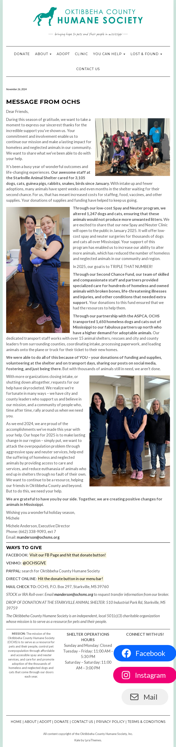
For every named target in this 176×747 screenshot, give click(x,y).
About (43, 54)
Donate (22, 54)
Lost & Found (146, 54)
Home (16, 722)
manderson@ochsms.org (38, 537)
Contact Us (88, 69)
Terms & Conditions (147, 722)
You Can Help (109, 54)
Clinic (81, 54)
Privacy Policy (110, 722)
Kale (77, 740)
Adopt (63, 54)
